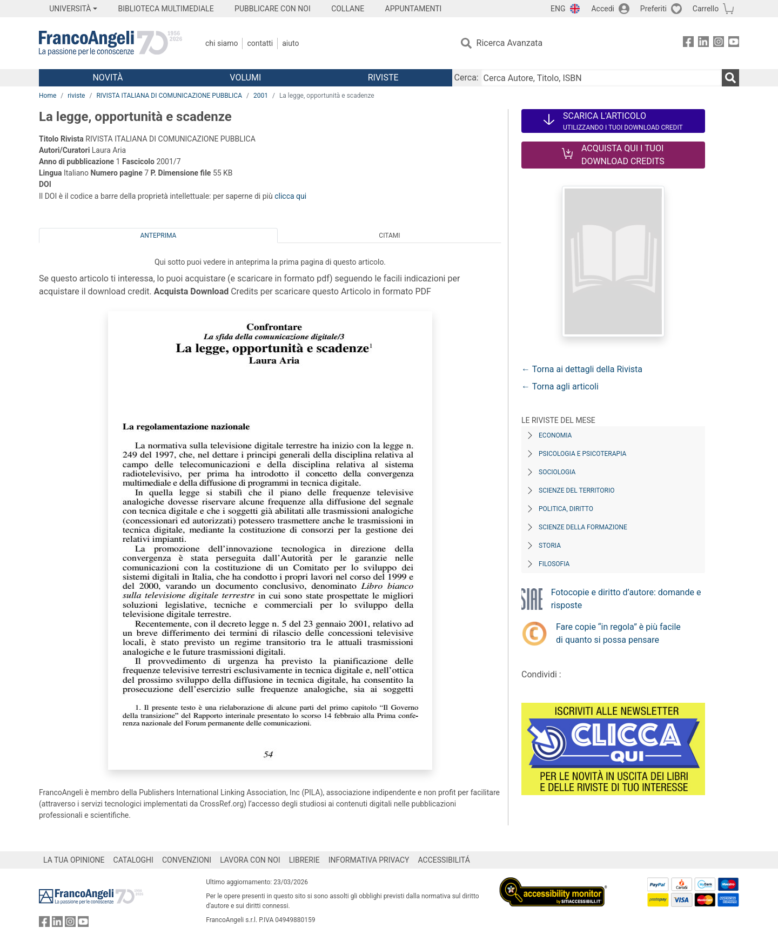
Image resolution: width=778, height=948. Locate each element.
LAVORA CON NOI (250, 860)
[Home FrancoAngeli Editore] (110, 43)
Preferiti (653, 8)
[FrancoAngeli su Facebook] (688, 43)
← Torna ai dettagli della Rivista (581, 369)
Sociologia (557, 472)
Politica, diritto (566, 509)
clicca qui (290, 196)
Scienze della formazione (583, 527)
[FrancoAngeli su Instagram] (718, 43)
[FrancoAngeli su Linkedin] (703, 43)
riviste (76, 95)
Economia (555, 435)
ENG (558, 8)
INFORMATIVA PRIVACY (369, 860)
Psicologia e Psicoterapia (582, 454)
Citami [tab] (389, 235)
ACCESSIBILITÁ (444, 860)
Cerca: (466, 77)
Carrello (706, 8)
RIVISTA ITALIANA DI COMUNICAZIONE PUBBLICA (169, 95)
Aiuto (290, 43)
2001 (260, 95)
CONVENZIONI (186, 860)
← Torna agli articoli (560, 386)
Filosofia (554, 564)
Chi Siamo (221, 43)
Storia (550, 545)
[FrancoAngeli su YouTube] (733, 43)
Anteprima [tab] (158, 235)
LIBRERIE (304, 860)
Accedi (602, 8)
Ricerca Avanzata (510, 43)
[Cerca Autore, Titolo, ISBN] (601, 77)
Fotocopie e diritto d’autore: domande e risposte (626, 598)
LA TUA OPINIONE (74, 860)
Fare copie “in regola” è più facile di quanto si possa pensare (618, 633)
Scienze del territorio (577, 490)
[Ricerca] (730, 77)
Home (47, 95)
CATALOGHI (133, 860)
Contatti (260, 43)
